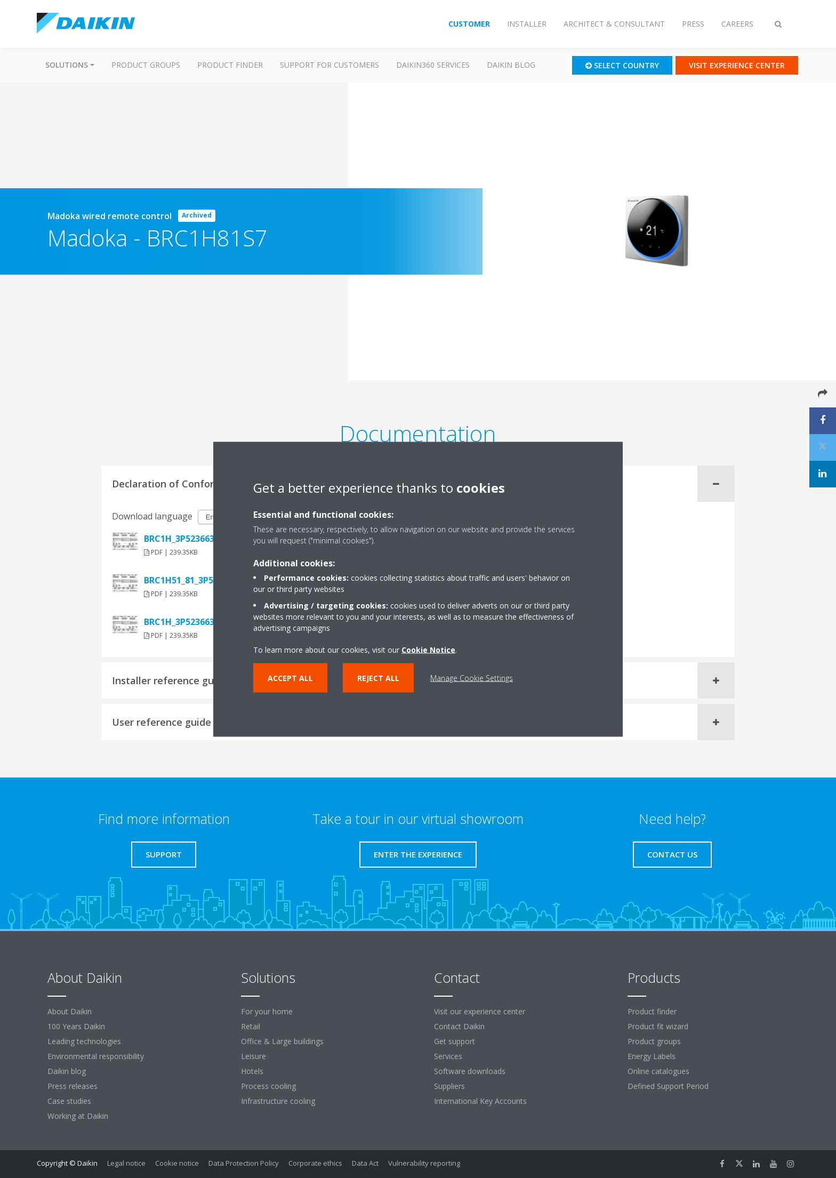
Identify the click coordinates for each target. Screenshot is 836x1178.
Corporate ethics (315, 1163)
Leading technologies (84, 1041)
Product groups (145, 65)
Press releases (72, 1086)
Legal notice (126, 1163)
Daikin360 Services (433, 65)
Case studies (69, 1101)
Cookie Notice (428, 649)
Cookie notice (177, 1163)
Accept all (290, 677)
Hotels (252, 1071)
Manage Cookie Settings (471, 677)
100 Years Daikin (76, 1026)
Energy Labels (652, 1056)
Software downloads (469, 1071)
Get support (454, 1041)
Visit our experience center (479, 1011)
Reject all (378, 677)
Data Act (365, 1163)
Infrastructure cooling (278, 1101)
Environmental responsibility (95, 1056)
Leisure (253, 1056)
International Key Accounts (480, 1101)
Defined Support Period (669, 1086)
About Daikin (69, 1011)
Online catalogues (658, 1071)
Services (448, 1056)
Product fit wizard (658, 1026)
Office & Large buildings (282, 1041)
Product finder (230, 65)
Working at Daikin (77, 1116)
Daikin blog (511, 65)
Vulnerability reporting (424, 1163)
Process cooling (268, 1086)
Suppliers (449, 1086)
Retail (250, 1026)
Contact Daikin (459, 1026)
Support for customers (329, 65)
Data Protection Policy (243, 1163)
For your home (267, 1011)
